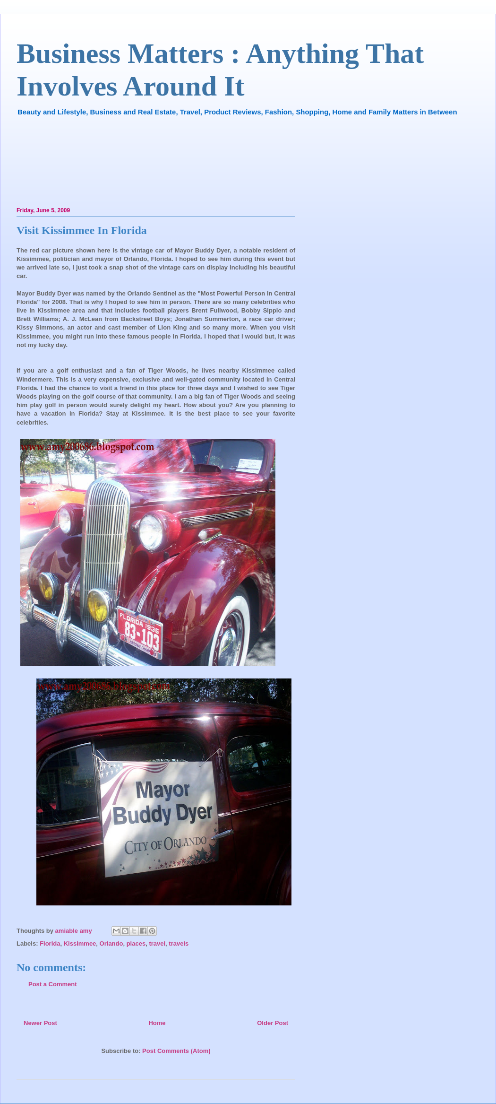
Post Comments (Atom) (176, 1050)
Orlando (111, 943)
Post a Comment (52, 984)
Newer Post (40, 1022)
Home (156, 1022)
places (136, 943)
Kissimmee (80, 943)
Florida (50, 943)
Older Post (272, 1022)
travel (157, 943)
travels (178, 943)
